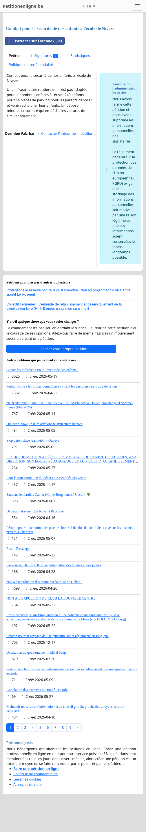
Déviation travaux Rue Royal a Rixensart (35, 511)
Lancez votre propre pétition (61, 348)
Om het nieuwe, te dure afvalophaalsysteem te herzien (44, 424)
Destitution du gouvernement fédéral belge (36, 652)
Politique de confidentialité (31, 64)
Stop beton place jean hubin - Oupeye (32, 440)
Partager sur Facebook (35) (33, 41)
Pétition (15, 55)
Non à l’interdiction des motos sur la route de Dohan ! (44, 582)
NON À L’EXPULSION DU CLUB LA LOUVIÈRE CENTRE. (51, 598)
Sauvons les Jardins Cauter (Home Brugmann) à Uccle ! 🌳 (48, 494)
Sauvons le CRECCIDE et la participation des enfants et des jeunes (53, 565)
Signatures (43, 55)
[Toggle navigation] (137, 6)
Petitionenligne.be (23, 6)
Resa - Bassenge (17, 548)
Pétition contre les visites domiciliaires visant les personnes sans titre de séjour (61, 386)
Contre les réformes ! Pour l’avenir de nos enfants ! (42, 370)
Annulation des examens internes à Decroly (37, 690)
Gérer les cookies (27, 779)
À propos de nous (27, 784)
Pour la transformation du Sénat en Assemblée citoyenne (46, 478)
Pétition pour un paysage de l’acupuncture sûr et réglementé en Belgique (57, 636)
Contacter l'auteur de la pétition (65, 133)
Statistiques (77, 55)
